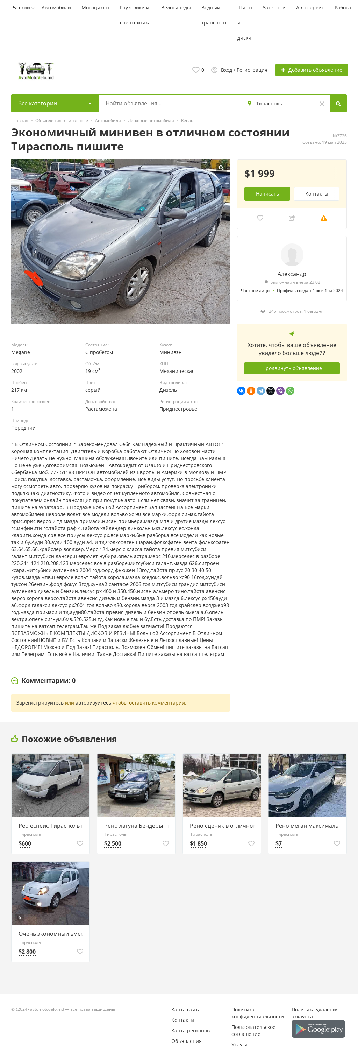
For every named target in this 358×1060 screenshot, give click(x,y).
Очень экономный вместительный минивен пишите (52, 934)
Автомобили (56, 7)
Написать (267, 193)
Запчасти (274, 7)
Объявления (186, 1041)
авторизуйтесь (93, 702)
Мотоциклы (95, 7)
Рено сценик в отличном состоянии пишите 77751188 (223, 825)
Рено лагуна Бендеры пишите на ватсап (138, 825)
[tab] (43, 680)
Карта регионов (190, 1030)
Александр (292, 273)
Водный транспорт (214, 15)
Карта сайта (186, 1009)
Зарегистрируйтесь (40, 702)
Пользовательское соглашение (253, 1030)
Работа (343, 7)
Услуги (239, 1044)
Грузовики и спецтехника (135, 15)
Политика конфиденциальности (257, 1013)
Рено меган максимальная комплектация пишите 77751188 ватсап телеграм (309, 825)
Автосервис (310, 7)
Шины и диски (244, 22)
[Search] (338, 103)
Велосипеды (176, 7)
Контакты (316, 193)
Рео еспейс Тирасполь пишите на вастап (52, 825)
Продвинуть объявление (292, 368)
